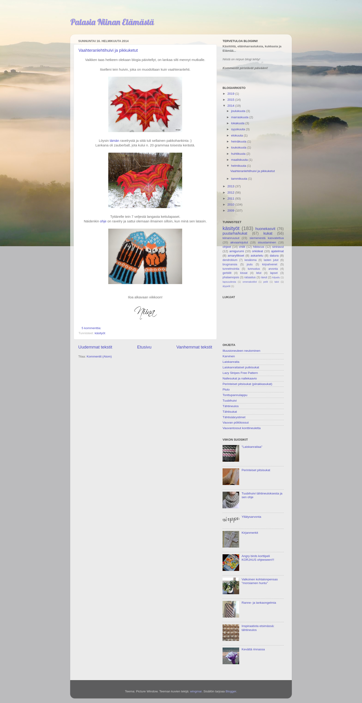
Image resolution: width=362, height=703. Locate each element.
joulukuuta (238, 111)
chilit (242, 246)
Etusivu (144, 347)
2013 (231, 186)
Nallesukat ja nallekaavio (240, 378)
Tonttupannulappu (235, 395)
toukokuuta (239, 147)
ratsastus (250, 277)
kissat (243, 273)
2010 (231, 204)
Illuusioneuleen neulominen (241, 350)
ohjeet (227, 246)
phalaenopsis (231, 277)
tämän (114, 140)
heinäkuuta (239, 141)
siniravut (278, 246)
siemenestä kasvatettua (267, 238)
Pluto (226, 389)
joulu (250, 264)
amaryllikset (236, 255)
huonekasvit (265, 229)
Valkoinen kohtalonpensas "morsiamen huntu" (259, 581)
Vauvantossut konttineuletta (242, 428)
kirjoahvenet (269, 264)
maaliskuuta (240, 159)
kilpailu (276, 277)
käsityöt (100, 333)
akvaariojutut (239, 242)
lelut (258, 273)
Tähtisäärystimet (234, 417)
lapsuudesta (229, 281)
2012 (231, 192)
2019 (231, 93)
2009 (231, 210)
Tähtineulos (231, 406)
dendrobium (230, 260)
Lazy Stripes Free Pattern (240, 373)
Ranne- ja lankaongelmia (258, 602)
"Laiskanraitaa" (251, 446)
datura (274, 255)
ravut (264, 277)
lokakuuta (238, 123)
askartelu (257, 255)
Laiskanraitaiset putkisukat (241, 367)
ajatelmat (277, 251)
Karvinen (229, 356)
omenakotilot (250, 281)
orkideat (257, 251)
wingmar (196, 691)
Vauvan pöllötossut (236, 422)
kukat (267, 233)
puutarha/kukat (235, 233)
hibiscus (258, 246)
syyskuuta (238, 129)
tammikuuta (239, 178)
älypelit (226, 286)
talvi (277, 281)
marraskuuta (240, 117)
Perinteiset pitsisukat (255, 470)
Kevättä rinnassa (253, 649)
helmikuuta (239, 165)
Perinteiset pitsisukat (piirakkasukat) (247, 384)
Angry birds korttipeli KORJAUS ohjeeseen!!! (257, 557)
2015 (231, 99)
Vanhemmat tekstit (194, 347)
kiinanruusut (231, 238)
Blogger (231, 691)
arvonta (273, 268)
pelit (265, 281)
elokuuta (237, 135)
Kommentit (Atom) (99, 356)
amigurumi (236, 251)
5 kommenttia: (92, 328)
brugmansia (230, 264)
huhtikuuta (238, 153)
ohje (103, 221)
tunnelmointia (231, 268)
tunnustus (254, 268)
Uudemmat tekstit (95, 347)
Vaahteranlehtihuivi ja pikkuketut (108, 50)
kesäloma (250, 260)
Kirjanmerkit (249, 532)
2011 (231, 198)
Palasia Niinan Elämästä (112, 22)
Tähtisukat (230, 411)
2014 (231, 105)
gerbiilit (227, 273)
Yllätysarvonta (251, 516)
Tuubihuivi (230, 400)
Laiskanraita (231, 362)
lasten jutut (271, 260)
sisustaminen (267, 242)
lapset (274, 273)
